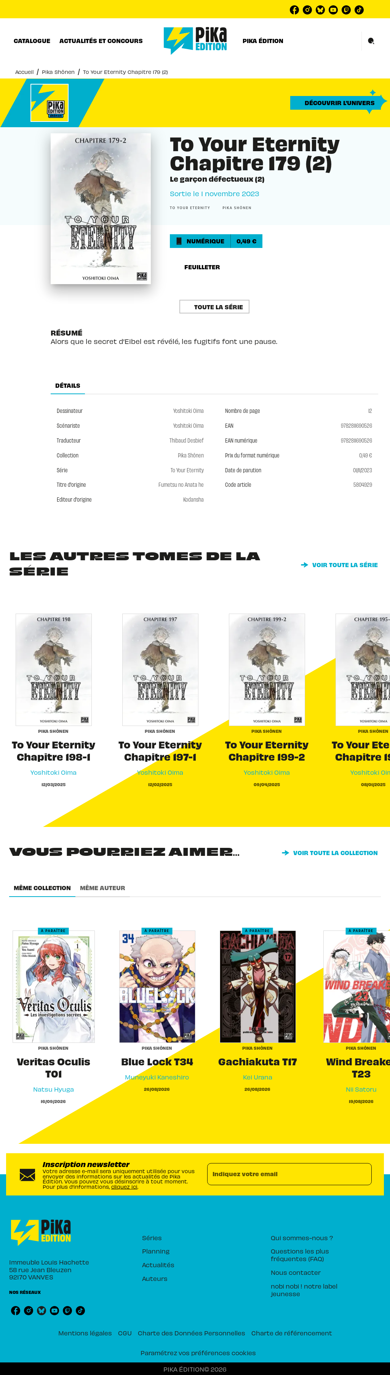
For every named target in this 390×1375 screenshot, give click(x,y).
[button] (335, 103)
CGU (125, 1333)
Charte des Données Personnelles (191, 1333)
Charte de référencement (291, 1333)
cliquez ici (124, 1186)
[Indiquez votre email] (280, 1174)
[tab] (32, 41)
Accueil (24, 72)
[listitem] (294, 9)
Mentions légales (85, 1333)
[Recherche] (371, 41)
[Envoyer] (362, 1174)
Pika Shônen (58, 72)
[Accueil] (195, 41)
